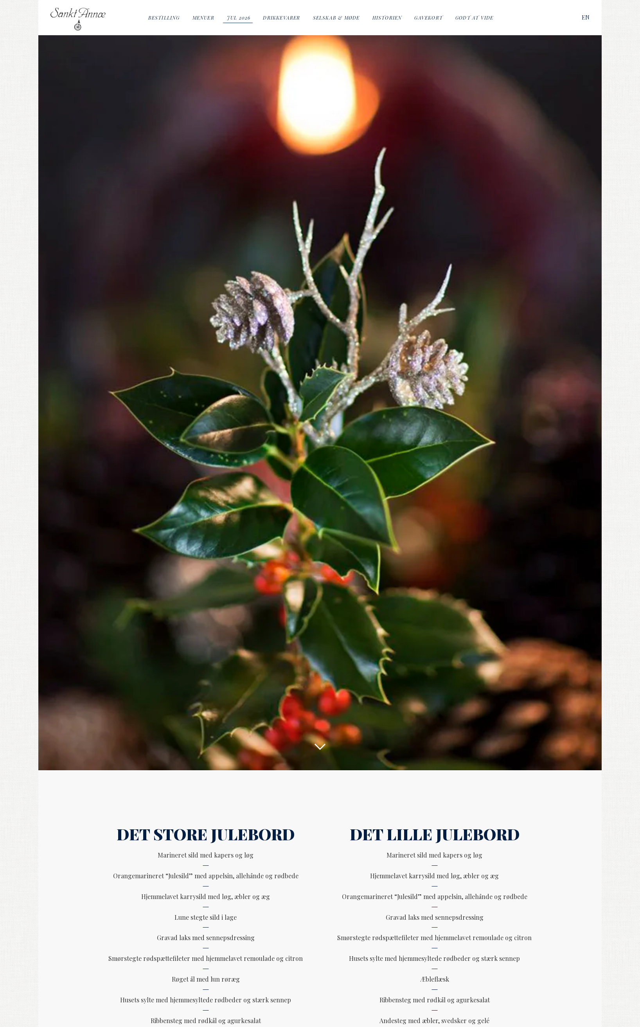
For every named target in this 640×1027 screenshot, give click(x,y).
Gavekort (428, 17)
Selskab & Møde (336, 17)
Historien (387, 17)
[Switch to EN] (585, 17)
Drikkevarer (281, 17)
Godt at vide (474, 17)
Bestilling (164, 17)
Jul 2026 (239, 17)
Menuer (203, 17)
